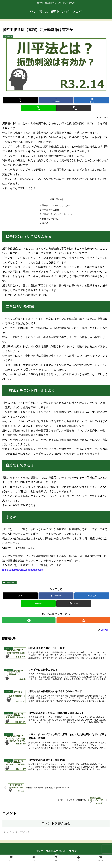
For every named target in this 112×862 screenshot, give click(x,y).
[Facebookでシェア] (56, 100)
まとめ (44, 224)
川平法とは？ (9, 584)
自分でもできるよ (50, 219)
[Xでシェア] (20, 100)
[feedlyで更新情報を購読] (29, 621)
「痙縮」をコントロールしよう (57, 214)
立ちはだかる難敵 (50, 210)
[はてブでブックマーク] (91, 100)
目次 (52, 199)
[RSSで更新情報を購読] (83, 621)
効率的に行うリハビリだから (56, 205)
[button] (73, 108)
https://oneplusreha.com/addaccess (22, 571)
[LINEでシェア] (38, 108)
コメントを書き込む (56, 826)
